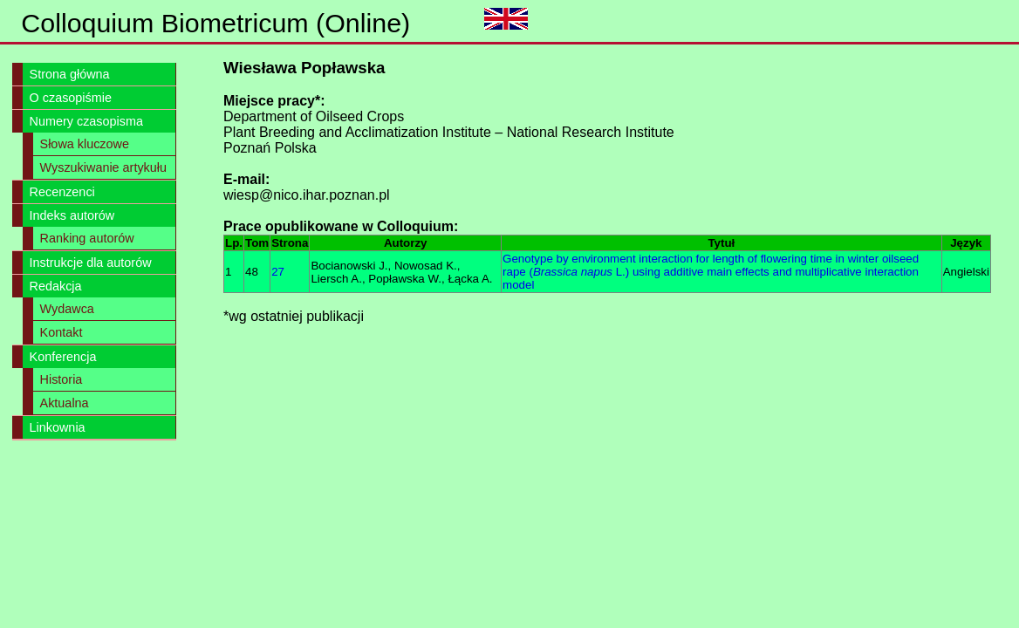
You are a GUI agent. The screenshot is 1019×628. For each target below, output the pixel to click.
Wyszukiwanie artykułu (103, 167)
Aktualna (64, 403)
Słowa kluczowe (84, 144)
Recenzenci (62, 192)
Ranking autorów (87, 238)
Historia (61, 379)
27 (277, 271)
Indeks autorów (72, 215)
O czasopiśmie (71, 98)
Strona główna (70, 74)
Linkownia (57, 427)
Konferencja (63, 357)
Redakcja (56, 286)
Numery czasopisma (86, 121)
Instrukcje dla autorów (91, 263)
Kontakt (61, 332)
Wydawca (67, 309)
